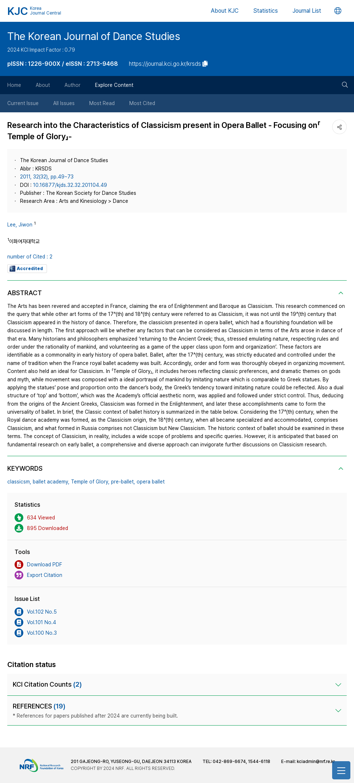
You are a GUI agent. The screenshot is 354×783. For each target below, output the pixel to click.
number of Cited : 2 (29, 257)
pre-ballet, (123, 482)
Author (72, 85)
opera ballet (151, 482)
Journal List (306, 10)
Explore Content (114, 85)
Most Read (102, 103)
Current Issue (23, 103)
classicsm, (19, 482)
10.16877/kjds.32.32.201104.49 (70, 185)
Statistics (265, 10)
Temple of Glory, (90, 482)
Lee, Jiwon (19, 225)
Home (14, 85)
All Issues (64, 103)
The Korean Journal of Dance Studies (93, 36)
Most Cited (142, 103)
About (43, 85)
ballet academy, (51, 482)
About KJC (225, 10)
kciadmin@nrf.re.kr (316, 761)
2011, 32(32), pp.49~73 (47, 177)
